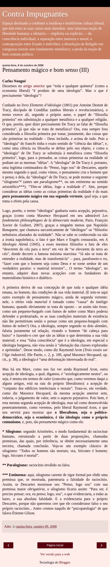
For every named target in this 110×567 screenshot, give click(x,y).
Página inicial (55, 545)
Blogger (64, 562)
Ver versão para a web (55, 554)
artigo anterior (34, 86)
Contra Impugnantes (35, 13)
